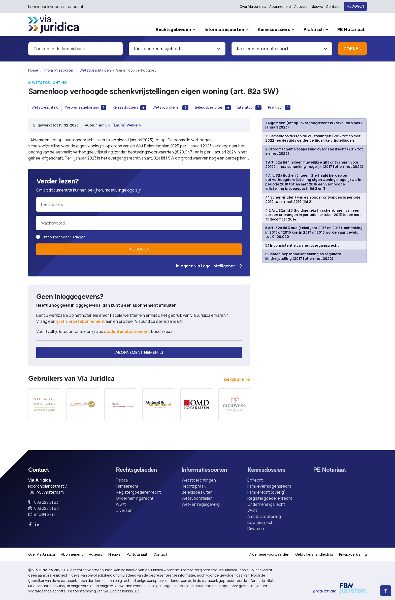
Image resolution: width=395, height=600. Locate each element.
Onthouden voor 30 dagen (63, 237)
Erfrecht (255, 480)
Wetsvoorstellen (197, 498)
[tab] (45, 107)
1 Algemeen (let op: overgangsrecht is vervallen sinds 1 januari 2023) (313, 125)
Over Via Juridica (253, 6)
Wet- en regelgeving (201, 504)
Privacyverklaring (353, 554)
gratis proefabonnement (80, 321)
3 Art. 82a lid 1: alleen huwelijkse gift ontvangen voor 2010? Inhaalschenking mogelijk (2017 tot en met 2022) (314, 164)
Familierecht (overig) (266, 492)
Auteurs (301, 6)
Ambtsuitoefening (264, 516)
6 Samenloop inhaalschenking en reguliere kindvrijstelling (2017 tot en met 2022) (303, 256)
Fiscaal (122, 480)
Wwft (121, 504)
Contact (333, 6)
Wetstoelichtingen (95, 70)
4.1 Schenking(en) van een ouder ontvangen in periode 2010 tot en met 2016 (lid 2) (312, 199)
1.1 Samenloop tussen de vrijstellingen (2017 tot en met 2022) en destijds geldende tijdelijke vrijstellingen (312, 138)
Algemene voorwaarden (269, 554)
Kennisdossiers (266, 469)
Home (33, 70)
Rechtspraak (194, 486)
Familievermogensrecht (269, 486)
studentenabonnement (127, 331)
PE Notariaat (329, 469)
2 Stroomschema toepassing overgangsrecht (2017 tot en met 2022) (314, 151)
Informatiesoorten (59, 70)
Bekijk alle (237, 379)
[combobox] (75, 48)
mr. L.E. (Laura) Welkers (120, 125)
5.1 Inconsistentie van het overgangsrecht (302, 245)
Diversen (124, 510)
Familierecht (127, 486)
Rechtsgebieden (136, 469)
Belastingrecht (261, 522)
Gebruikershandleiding (314, 554)
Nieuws (317, 6)
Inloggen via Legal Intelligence (209, 265)
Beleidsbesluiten (197, 492)
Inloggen (355, 6)
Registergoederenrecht (138, 492)
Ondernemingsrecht (134, 498)
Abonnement (280, 6)
